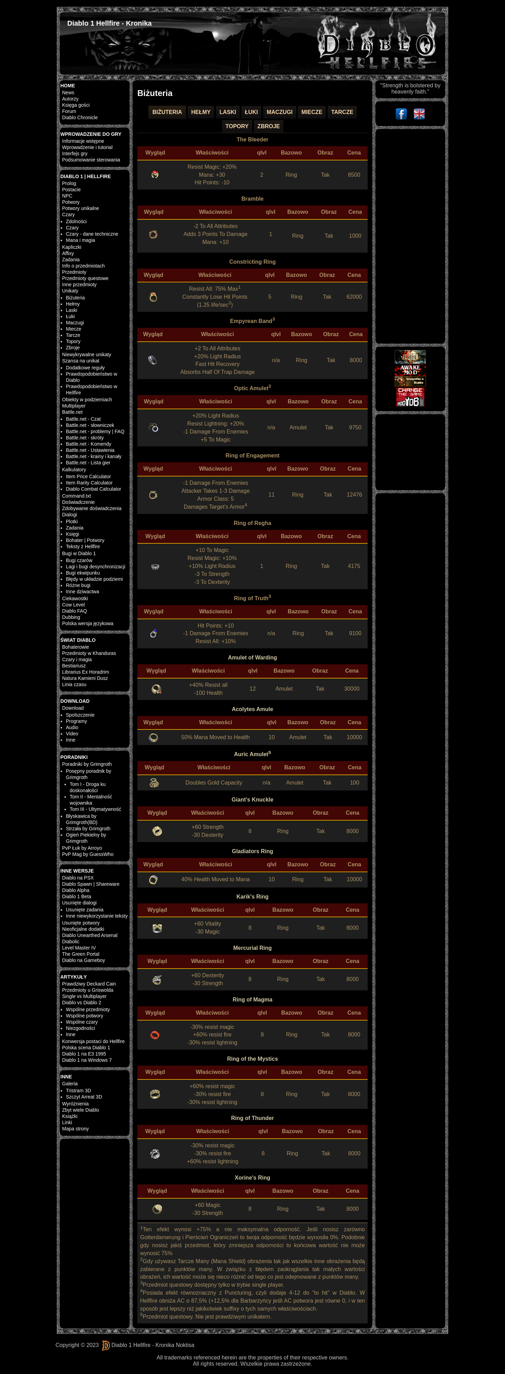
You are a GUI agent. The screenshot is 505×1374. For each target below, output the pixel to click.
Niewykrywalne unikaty (86, 354)
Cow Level (73, 604)
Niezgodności (80, 1028)
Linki (67, 1122)
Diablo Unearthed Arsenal (90, 935)
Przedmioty (74, 272)
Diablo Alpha (75, 890)
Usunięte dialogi (79, 902)
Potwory (71, 202)
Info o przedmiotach (83, 266)
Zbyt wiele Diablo (80, 1110)
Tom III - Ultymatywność (95, 809)
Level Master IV (79, 948)
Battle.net (72, 412)
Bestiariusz (74, 665)
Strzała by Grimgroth (88, 828)
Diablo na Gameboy (83, 960)
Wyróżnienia (75, 1103)
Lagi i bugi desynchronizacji (95, 566)
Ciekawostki (75, 598)
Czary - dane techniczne (92, 234)
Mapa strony (75, 1128)
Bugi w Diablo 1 (79, 553)
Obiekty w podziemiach (87, 399)
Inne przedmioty (79, 284)
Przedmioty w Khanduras (89, 653)
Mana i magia (80, 240)
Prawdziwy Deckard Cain (89, 984)
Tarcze (73, 335)
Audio (72, 727)
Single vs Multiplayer (84, 996)
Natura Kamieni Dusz (85, 678)
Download (73, 708)
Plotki (72, 521)
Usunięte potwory (81, 923)
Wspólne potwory (84, 1015)
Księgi (72, 534)
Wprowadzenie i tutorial (87, 147)
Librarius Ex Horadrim (85, 672)
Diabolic (70, 941)
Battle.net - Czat (83, 419)
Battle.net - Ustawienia (90, 450)
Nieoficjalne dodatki (83, 929)
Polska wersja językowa (87, 623)
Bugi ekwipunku (83, 573)
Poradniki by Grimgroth (87, 764)
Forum (69, 111)
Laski (71, 310)
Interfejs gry (74, 153)
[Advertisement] (410, 236)
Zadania (71, 259)
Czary (68, 214)
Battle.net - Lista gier (88, 462)
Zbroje (73, 347)
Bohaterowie (75, 647)
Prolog (69, 183)
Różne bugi (78, 585)
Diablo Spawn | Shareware (91, 884)
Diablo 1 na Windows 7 (87, 1060)
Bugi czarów (79, 560)
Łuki (70, 316)
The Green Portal (80, 954)
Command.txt (76, 496)
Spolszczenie (80, 715)
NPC (67, 196)
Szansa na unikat (80, 361)
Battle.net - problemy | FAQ (95, 431)
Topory (73, 341)
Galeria (70, 1083)
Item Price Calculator (88, 476)
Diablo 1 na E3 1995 (84, 1054)
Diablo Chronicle (80, 117)
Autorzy (70, 99)
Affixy (68, 253)
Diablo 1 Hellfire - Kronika (109, 23)
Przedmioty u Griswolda (87, 990)
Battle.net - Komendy (88, 444)
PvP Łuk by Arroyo (82, 848)
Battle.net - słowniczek (90, 425)
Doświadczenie (78, 502)
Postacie (71, 189)
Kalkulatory (74, 469)
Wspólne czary (82, 1022)
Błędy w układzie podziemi (94, 579)
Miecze (73, 329)
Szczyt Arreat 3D (84, 1097)
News (68, 92)
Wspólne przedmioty (88, 1009)
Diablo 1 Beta (76, 896)
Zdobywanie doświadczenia (91, 508)
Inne (70, 740)
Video (72, 733)
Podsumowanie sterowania (91, 160)
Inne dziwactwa (82, 591)
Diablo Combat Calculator (93, 489)
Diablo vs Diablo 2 (81, 1002)
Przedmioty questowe (85, 278)
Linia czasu (74, 684)
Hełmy (73, 304)
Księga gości (75, 105)
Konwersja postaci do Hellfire (93, 1041)
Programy (76, 721)
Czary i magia (77, 659)
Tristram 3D (78, 1090)
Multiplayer (74, 406)
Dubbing (71, 617)
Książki (69, 1116)
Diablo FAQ (74, 611)
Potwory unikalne (80, 208)
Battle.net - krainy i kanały (93, 456)
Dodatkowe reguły (85, 367)
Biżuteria (75, 297)
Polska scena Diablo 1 (86, 1047)
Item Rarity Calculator (89, 482)
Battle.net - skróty (85, 437)
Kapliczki (71, 247)
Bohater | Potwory (85, 540)
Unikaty (70, 291)
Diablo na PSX (78, 878)
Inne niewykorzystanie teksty (97, 916)
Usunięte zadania (84, 909)
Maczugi (75, 322)
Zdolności (76, 221)
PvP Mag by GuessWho (87, 854)
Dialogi (69, 514)
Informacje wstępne (83, 141)
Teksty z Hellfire (83, 546)
